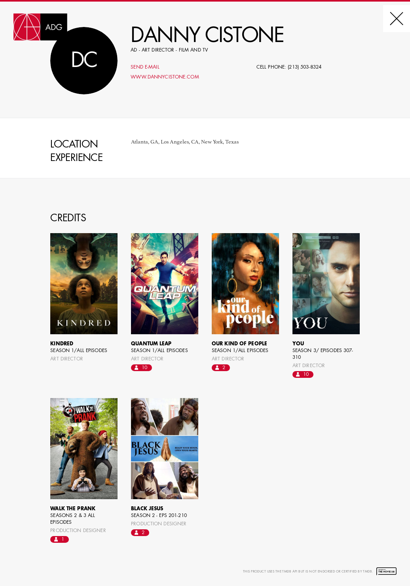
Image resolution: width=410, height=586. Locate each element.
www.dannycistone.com (165, 77)
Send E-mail (145, 67)
